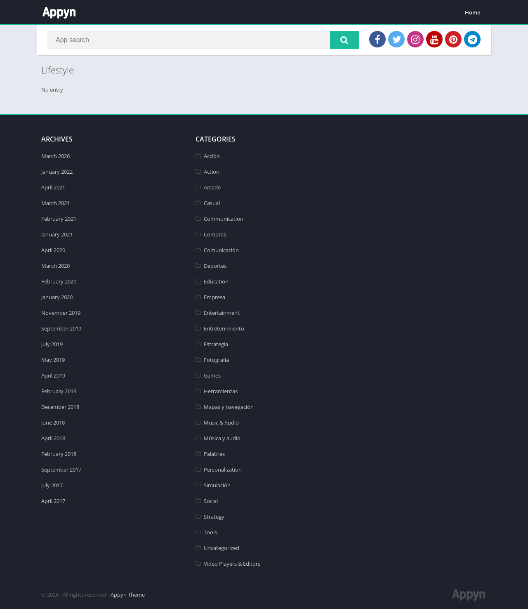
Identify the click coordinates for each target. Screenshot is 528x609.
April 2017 (53, 501)
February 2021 (58, 218)
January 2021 (57, 234)
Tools (210, 532)
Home (472, 12)
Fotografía (216, 360)
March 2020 (55, 265)
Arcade (212, 187)
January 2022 (57, 171)
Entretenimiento (224, 328)
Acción (212, 156)
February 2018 (58, 454)
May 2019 (53, 360)
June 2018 (53, 422)
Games (212, 375)
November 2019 (60, 312)
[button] (344, 40)
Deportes (215, 265)
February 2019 (58, 391)
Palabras (214, 454)
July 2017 (52, 485)
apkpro (46, 118)
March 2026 (55, 156)
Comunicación (221, 250)
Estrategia (216, 344)
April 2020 (53, 250)
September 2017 (61, 469)
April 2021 (53, 187)
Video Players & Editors (232, 563)
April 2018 (53, 438)
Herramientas (221, 391)
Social (211, 501)
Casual (212, 203)
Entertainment (222, 312)
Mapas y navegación (229, 407)
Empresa (214, 297)
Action (211, 171)
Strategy (214, 516)
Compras (215, 234)
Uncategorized (221, 548)
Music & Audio (221, 422)
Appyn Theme (128, 594)
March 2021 (55, 203)
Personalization (223, 469)
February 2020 (58, 281)
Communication (223, 218)
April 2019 (53, 375)
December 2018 (60, 407)
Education (216, 281)
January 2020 (57, 297)
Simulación (217, 485)
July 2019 (52, 344)
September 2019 (61, 328)
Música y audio (222, 438)
